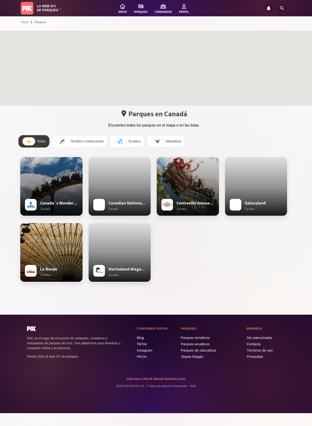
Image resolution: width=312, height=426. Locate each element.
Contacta (254, 357)
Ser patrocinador (260, 350)
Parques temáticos (195, 350)
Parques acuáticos (195, 357)
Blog (140, 350)
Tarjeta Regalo (192, 369)
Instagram (145, 363)
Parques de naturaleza (198, 363)
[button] (137, 75)
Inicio (24, 22)
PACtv (141, 369)
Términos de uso (260, 363)
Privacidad (255, 369)
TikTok (142, 357)
